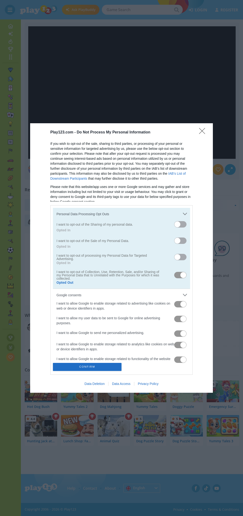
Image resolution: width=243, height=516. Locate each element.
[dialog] (121, 258)
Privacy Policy (148, 384)
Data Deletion (94, 384)
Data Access (121, 384)
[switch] (180, 224)
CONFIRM (87, 366)
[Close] (203, 132)
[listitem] (121, 213)
